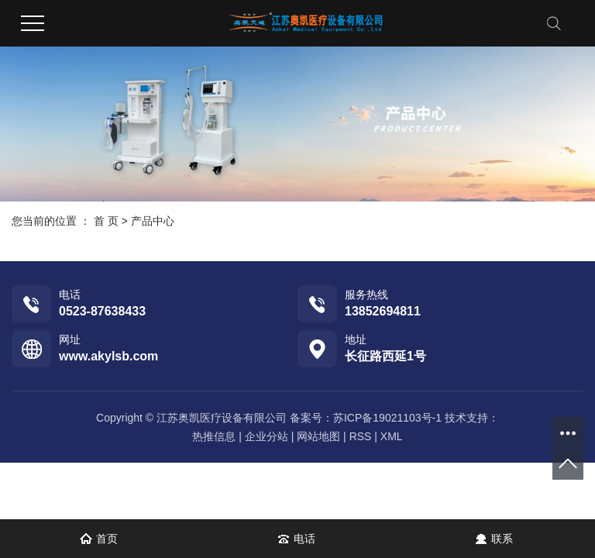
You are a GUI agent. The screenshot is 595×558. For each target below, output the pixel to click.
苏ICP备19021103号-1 (387, 418)
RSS (360, 436)
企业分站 (266, 436)
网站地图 (318, 436)
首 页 (106, 221)
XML (391, 436)
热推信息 (214, 436)
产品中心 (152, 221)
